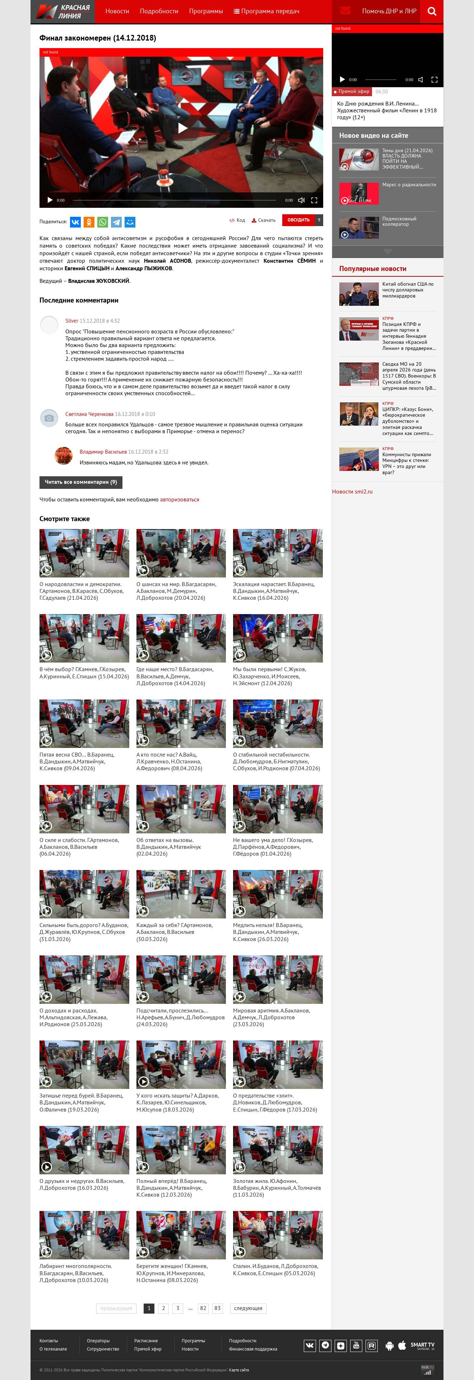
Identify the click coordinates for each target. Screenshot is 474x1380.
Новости (117, 11)
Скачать (264, 220)
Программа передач (266, 11)
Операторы (98, 1341)
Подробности (159, 11)
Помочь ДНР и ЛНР (389, 11)
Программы (206, 11)
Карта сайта (239, 1370)
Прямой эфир (148, 1349)
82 (203, 1308)
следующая (248, 1308)
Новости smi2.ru (352, 491)
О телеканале (53, 1349)
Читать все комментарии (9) (81, 482)
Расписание (146, 1341)
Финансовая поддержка (253, 1349)
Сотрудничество (103, 1349)
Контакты (49, 1341)
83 (217, 1308)
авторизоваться (179, 499)
